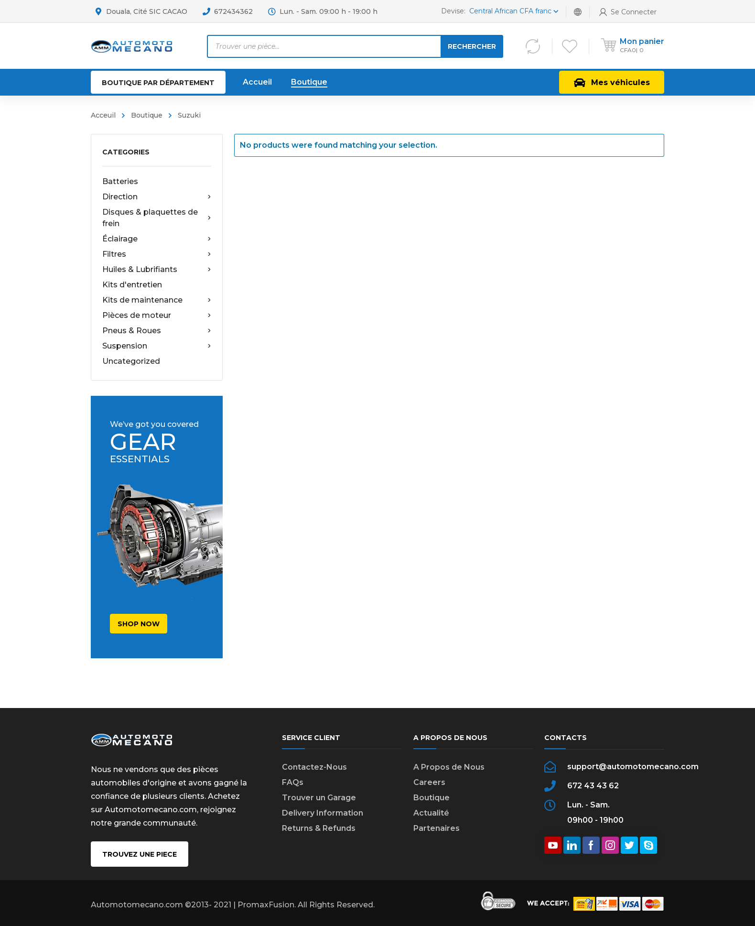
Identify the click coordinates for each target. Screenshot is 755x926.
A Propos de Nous (449, 767)
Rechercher (472, 46)
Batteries (120, 181)
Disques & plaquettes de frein (156, 217)
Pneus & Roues (156, 330)
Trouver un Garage (319, 797)
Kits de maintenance (156, 300)
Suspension (156, 346)
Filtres (156, 254)
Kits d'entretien (132, 284)
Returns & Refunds (319, 828)
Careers (429, 782)
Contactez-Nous (314, 767)
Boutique (431, 797)
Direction (156, 197)
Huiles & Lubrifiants (156, 269)
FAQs (292, 782)
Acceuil (103, 115)
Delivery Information (322, 812)
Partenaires (436, 828)
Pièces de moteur (156, 315)
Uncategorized (131, 361)
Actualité (431, 812)
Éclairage (156, 239)
